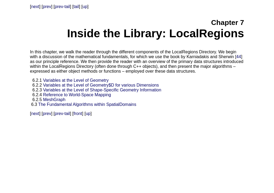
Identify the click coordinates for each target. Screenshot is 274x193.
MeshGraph (54, 99)
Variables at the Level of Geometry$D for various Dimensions (101, 85)
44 (238, 56)
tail (76, 6)
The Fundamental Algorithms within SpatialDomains (87, 104)
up (85, 6)
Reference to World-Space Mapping (77, 94)
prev (47, 6)
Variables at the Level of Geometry (76, 80)
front (78, 113)
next (35, 6)
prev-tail (62, 6)
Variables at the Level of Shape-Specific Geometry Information (102, 90)
